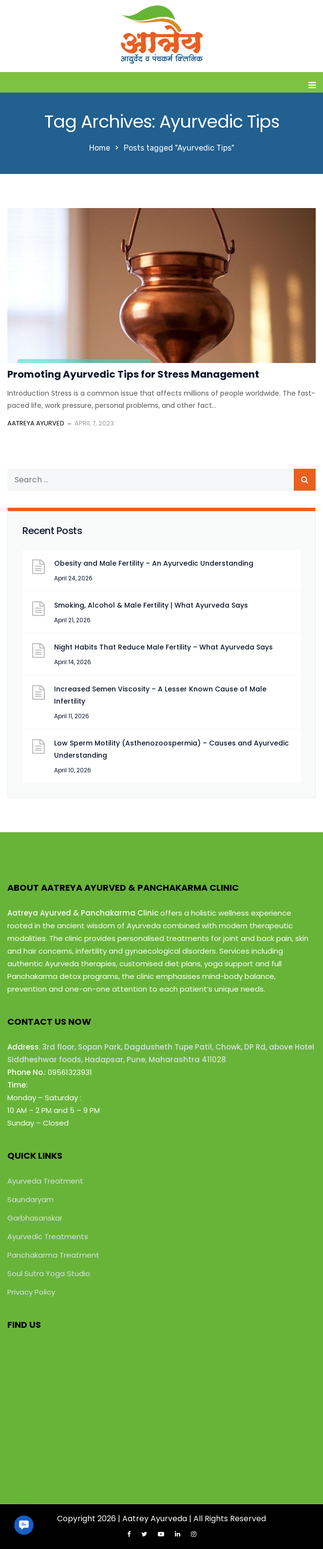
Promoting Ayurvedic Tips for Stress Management (133, 374)
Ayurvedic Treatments (47, 1236)
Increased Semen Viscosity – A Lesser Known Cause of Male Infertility (160, 695)
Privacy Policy (31, 1292)
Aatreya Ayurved (35, 423)
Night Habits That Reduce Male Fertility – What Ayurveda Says (163, 647)
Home (99, 148)
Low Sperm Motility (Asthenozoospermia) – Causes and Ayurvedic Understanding (171, 749)
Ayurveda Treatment (45, 1181)
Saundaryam (30, 1199)
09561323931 (70, 1072)
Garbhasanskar (34, 1218)
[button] (24, 1525)
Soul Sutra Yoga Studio (48, 1273)
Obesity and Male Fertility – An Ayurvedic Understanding (153, 563)
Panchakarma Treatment (53, 1255)
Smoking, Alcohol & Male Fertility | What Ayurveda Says (151, 605)
